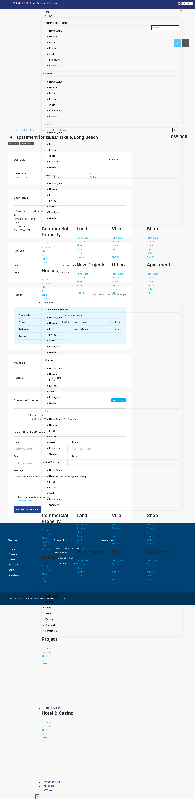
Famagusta (54, 59)
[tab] (185, 43)
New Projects (52, 175)
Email (17, 456)
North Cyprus (55, 31)
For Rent (49, 16)
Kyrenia (53, 48)
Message (19, 470)
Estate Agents (52, 782)
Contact (48, 790)
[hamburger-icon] (181, 10)
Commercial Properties (57, 22)
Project (48, 589)
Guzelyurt (54, 65)
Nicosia (53, 36)
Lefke (52, 42)
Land (47, 124)
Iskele (52, 54)
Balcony (20, 378)
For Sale (48, 302)
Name (17, 442)
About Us (49, 786)
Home (47, 12)
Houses (49, 73)
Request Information (27, 509)
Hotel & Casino (52, 708)
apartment (26, 143)
